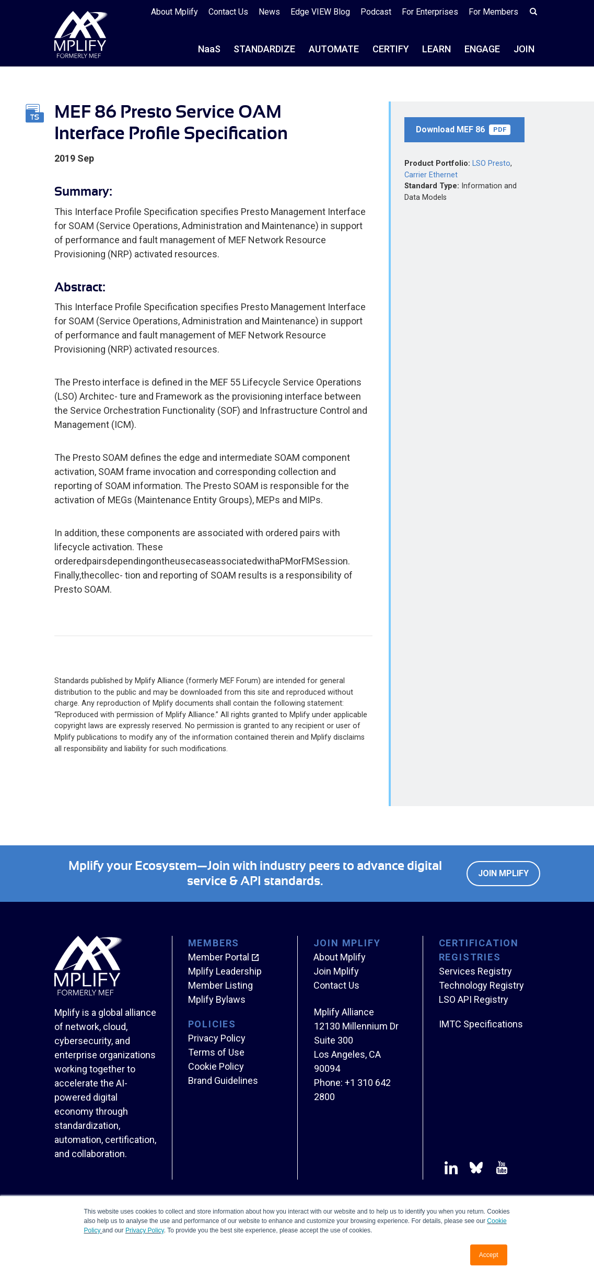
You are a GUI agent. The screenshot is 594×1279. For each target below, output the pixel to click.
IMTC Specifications (481, 1023)
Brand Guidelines (223, 1080)
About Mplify (174, 12)
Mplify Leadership (225, 971)
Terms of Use (216, 1052)
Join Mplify (503, 873)
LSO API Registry (473, 999)
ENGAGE (482, 48)
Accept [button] (488, 1255)
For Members (493, 12)
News (269, 12)
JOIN (524, 48)
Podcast (375, 12)
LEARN (436, 48)
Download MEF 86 (463, 129)
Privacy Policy (144, 1230)
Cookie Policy (216, 1066)
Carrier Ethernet (431, 175)
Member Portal (218, 957)
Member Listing (220, 985)
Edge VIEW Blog (320, 12)
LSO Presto (491, 163)
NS (209, 48)
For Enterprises (430, 12)
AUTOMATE (334, 48)
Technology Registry (481, 985)
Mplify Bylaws (217, 999)
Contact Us (228, 12)
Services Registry (475, 971)
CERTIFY (390, 48)
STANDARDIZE (264, 48)
